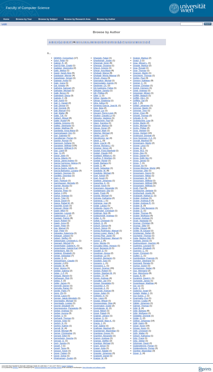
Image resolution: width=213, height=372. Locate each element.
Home (6, 19)
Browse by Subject (48, 19)
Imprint (64, 366)
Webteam (70, 366)
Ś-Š (119, 42)
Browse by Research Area (77, 19)
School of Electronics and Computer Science (48, 367)
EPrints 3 (15, 367)
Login (4, 24)
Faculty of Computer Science (28, 8)
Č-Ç (60, 42)
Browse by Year (24, 19)
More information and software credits (94, 367)
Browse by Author (106, 19)
